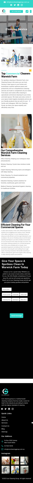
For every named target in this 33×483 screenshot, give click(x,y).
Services (4, 423)
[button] (31, 11)
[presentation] (15, 309)
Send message (16, 316)
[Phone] (7, 294)
